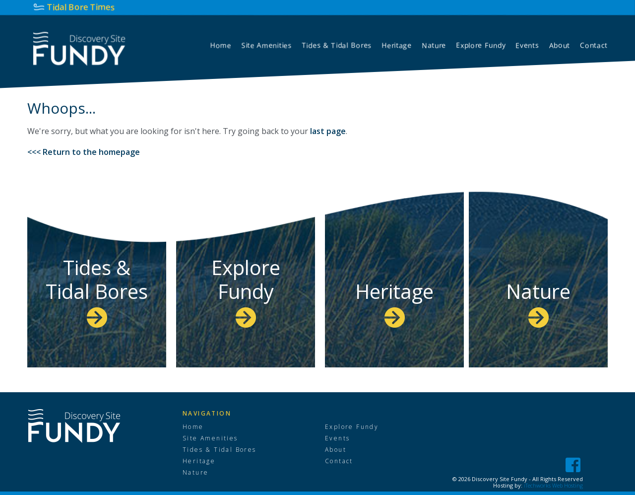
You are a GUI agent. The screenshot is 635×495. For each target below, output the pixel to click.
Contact (339, 461)
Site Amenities (210, 438)
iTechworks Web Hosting (553, 485)
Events (337, 438)
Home (193, 427)
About (335, 450)
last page (328, 131)
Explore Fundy (245, 291)
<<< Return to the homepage (83, 151)
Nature (538, 303)
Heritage (394, 303)
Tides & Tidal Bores (97, 291)
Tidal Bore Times (81, 6)
